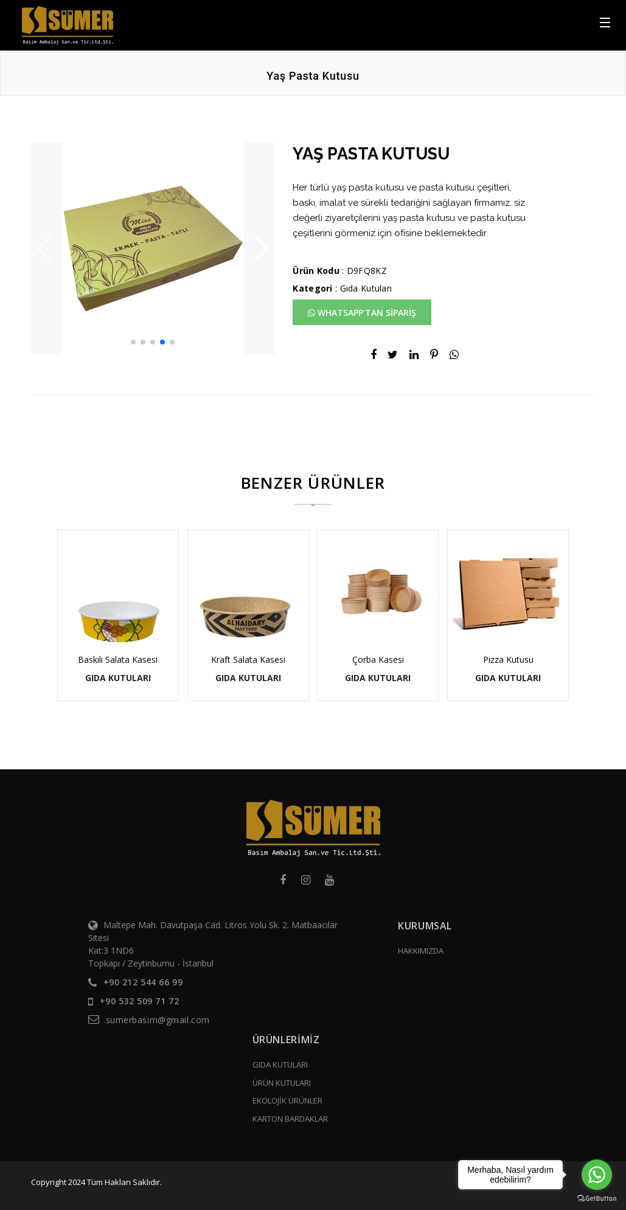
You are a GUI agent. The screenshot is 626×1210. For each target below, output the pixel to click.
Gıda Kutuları (366, 288)
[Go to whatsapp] (597, 1174)
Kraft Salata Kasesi (248, 659)
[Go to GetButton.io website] (596, 1197)
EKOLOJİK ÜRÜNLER (287, 1100)
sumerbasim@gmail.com (158, 1020)
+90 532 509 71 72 (139, 1001)
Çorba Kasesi (378, 659)
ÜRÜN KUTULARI (281, 1082)
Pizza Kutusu (508, 659)
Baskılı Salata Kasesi (118, 659)
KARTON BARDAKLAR (290, 1118)
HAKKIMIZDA (420, 950)
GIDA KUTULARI (280, 1064)
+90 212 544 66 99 (143, 982)
